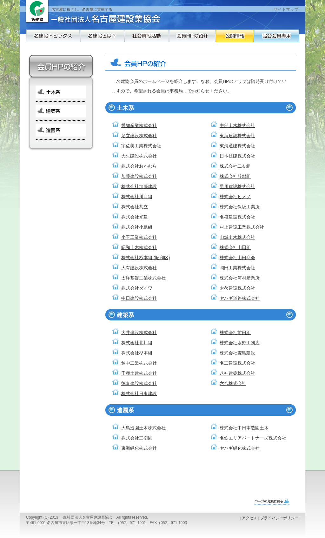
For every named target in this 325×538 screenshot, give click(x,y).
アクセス (249, 518)
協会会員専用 (53, 51)
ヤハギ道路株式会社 (240, 298)
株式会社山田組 (235, 247)
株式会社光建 (134, 216)
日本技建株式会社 (237, 155)
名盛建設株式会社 (237, 216)
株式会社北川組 (136, 342)
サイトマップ (286, 9)
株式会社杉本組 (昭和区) (145, 257)
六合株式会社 (233, 383)
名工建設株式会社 (237, 363)
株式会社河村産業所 (240, 277)
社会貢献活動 (167, 39)
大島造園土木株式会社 (143, 427)
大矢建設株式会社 (139, 155)
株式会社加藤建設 (139, 186)
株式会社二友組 (235, 166)
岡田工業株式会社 (237, 267)
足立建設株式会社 (139, 135)
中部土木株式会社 (237, 125)
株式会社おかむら (139, 166)
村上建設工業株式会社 (242, 227)
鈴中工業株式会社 (139, 363)
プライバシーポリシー (279, 518)
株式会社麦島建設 (237, 352)
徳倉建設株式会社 (139, 383)
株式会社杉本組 (136, 352)
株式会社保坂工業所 (240, 206)
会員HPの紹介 (224, 39)
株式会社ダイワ (136, 288)
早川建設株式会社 (237, 186)
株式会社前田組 (235, 332)
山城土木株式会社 (237, 237)
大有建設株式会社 (139, 267)
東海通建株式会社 (237, 145)
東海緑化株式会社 (139, 448)
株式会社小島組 (136, 227)
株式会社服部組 (235, 176)
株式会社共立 (134, 206)
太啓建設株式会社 (237, 288)
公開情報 (281, 39)
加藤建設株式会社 (139, 176)
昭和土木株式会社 (139, 247)
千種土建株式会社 (139, 373)
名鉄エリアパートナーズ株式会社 (253, 437)
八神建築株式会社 (237, 373)
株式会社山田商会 (237, 257)
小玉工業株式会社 (139, 237)
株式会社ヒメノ (235, 196)
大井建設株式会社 (139, 332)
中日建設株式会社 (139, 298)
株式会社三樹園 (136, 437)
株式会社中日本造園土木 (244, 427)
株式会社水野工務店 (240, 342)
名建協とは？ (110, 39)
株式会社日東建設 (139, 393)
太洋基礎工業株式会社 (143, 277)
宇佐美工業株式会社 (141, 145)
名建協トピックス (53, 39)
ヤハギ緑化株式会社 (240, 448)
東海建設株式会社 (237, 135)
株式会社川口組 (136, 196)
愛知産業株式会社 (139, 125)
